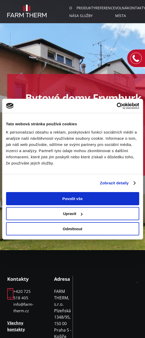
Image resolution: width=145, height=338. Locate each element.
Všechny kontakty (16, 326)
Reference (105, 7)
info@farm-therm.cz (23, 307)
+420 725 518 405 (22, 294)
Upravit (72, 213)
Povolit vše (72, 198)
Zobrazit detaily (114, 183)
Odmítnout (72, 229)
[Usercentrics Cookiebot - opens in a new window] (116, 106)
